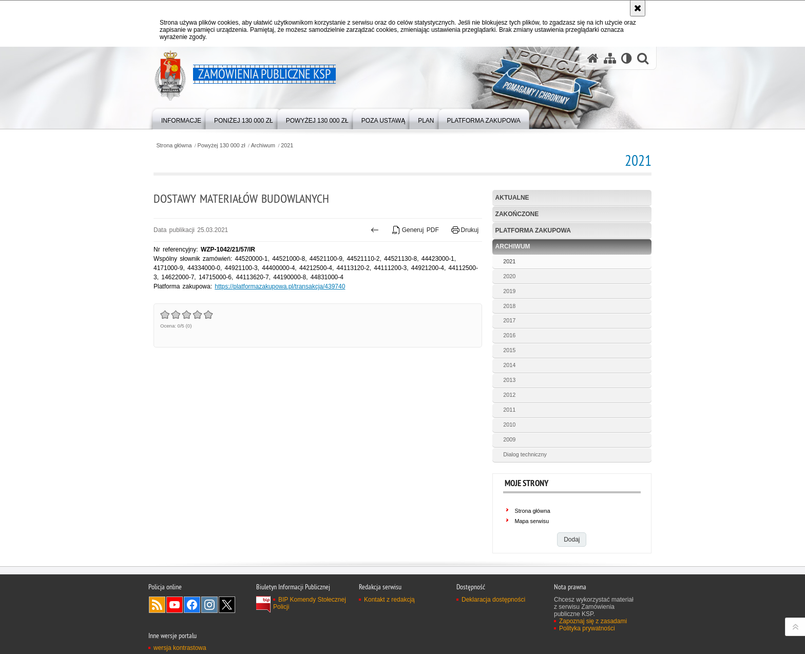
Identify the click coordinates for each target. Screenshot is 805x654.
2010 (509, 424)
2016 (509, 335)
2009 (509, 439)
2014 (509, 365)
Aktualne (512, 197)
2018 (509, 306)
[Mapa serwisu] (610, 58)
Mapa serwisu (532, 521)
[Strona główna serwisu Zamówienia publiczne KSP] (593, 58)
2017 (509, 320)
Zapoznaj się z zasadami (593, 621)
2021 (287, 145)
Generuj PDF (415, 230)
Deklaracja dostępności (493, 599)
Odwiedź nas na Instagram (209, 605)
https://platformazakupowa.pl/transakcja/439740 (280, 286)
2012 (509, 395)
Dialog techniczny (525, 454)
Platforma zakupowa (533, 230)
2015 (509, 350)
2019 (509, 291)
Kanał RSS (157, 605)
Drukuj (464, 230)
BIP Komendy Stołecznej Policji (309, 603)
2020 (509, 276)
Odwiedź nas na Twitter (227, 605)
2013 (509, 380)
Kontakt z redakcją (389, 599)
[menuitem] (181, 118)
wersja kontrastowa (180, 647)
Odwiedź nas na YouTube (174, 605)
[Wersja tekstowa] (626, 58)
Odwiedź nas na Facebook (192, 605)
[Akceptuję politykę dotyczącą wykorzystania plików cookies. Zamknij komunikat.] (637, 8)
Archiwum (263, 145)
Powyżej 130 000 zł (221, 145)
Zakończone (517, 214)
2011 (509, 410)
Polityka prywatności (587, 628)
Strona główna (173, 145)
